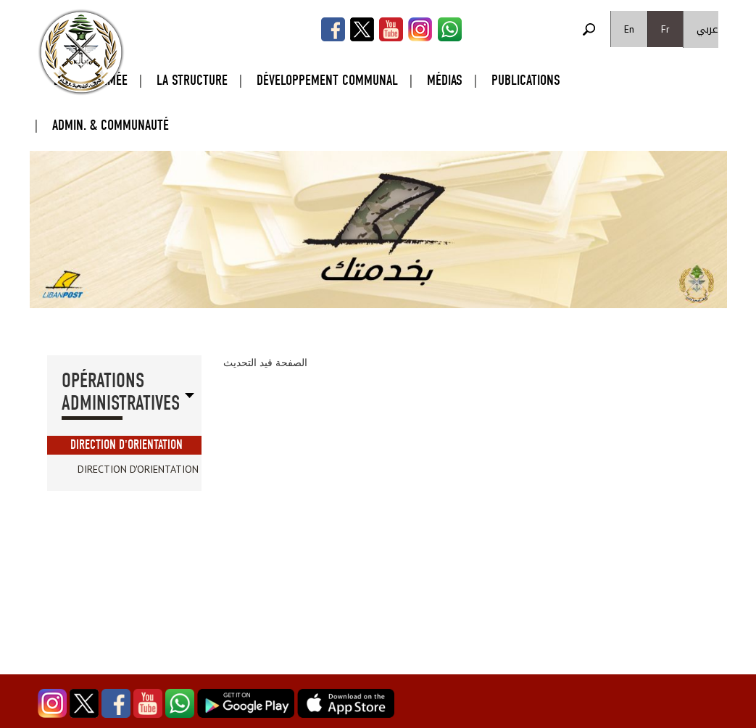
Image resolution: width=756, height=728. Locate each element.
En (629, 29)
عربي (707, 29)
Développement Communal (327, 80)
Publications (525, 80)
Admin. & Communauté (110, 125)
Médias (444, 80)
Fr (665, 29)
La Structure (192, 80)
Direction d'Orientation (126, 444)
